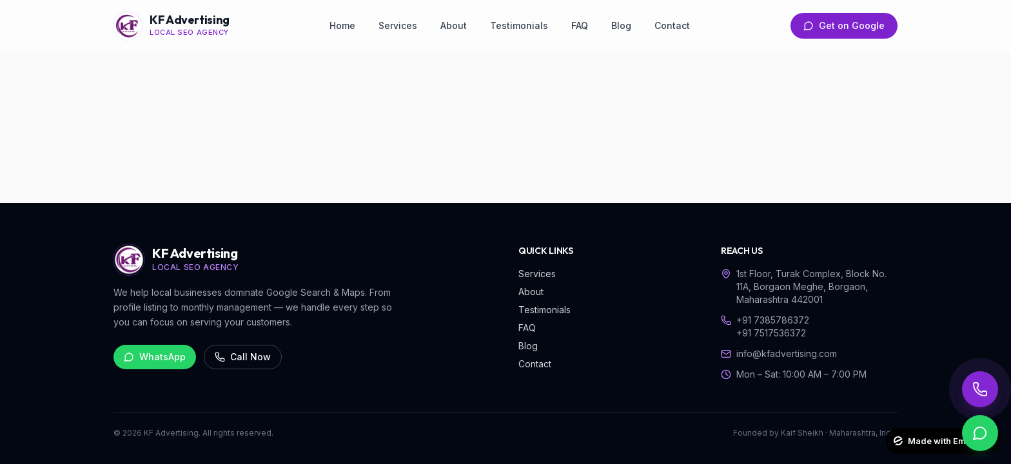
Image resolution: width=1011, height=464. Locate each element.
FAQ (579, 25)
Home (342, 25)
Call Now (243, 356)
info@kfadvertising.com (786, 353)
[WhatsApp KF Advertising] (980, 433)
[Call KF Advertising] (980, 389)
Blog (621, 25)
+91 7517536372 (771, 332)
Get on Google (844, 25)
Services (397, 25)
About (453, 25)
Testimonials (519, 25)
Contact (672, 25)
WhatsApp (155, 356)
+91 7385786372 (772, 319)
